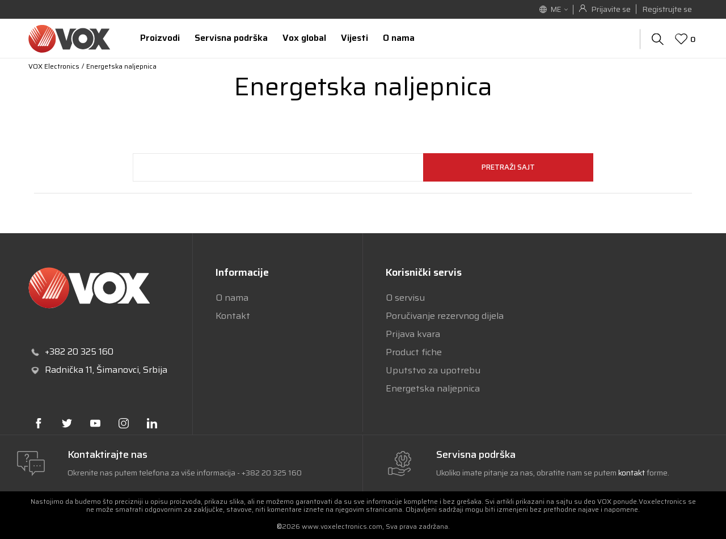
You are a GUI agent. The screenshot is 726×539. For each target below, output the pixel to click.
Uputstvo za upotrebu (433, 370)
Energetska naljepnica (433, 388)
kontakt (632, 472)
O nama (232, 297)
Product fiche (414, 352)
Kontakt (233, 316)
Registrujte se (667, 9)
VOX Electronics (53, 66)
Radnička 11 (68, 370)
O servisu (405, 297)
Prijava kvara (413, 334)
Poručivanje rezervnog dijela (445, 316)
